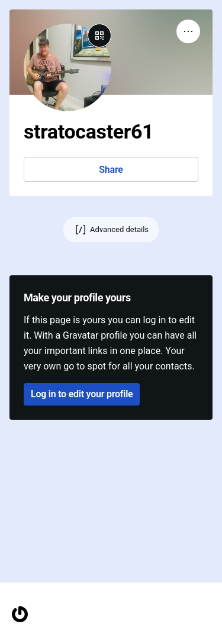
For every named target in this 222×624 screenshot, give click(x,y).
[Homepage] (20, 614)
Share (111, 169)
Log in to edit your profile (82, 394)
